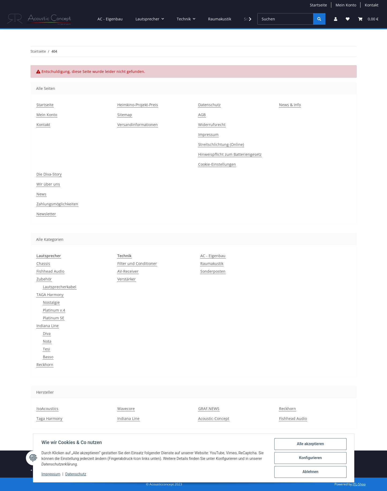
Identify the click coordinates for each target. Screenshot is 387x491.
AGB (202, 114)
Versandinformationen (137, 124)
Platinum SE (53, 317)
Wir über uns (48, 184)
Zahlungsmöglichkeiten (57, 203)
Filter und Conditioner (137, 263)
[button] (335, 19)
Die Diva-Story (49, 174)
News (41, 194)
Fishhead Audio (50, 271)
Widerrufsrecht (212, 124)
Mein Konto (346, 5)
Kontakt (371, 5)
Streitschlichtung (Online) (221, 144)
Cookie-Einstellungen (217, 164)
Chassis (43, 263)
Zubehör (44, 279)
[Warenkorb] (368, 19)
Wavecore (126, 408)
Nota (47, 341)
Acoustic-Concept (213, 418)
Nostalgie (51, 302)
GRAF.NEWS (208, 408)
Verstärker (126, 279)
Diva (47, 333)
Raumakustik (211, 263)
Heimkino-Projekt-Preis (137, 104)
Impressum (51, 474)
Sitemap (124, 114)
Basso (48, 356)
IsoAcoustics (47, 408)
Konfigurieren (310, 458)
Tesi (46, 349)
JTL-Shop (359, 484)
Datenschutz (75, 474)
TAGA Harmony (49, 294)
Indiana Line (47, 325)
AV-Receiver (127, 271)
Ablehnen (310, 472)
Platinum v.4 (54, 310)
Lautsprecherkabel (59, 286)
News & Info (290, 104)
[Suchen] (285, 19)
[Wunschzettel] (347, 19)
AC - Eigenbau (213, 255)
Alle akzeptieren (310, 444)
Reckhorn (44, 364)
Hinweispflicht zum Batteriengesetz (230, 154)
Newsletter (46, 213)
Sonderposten (213, 271)
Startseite (318, 5)
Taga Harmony (49, 418)
